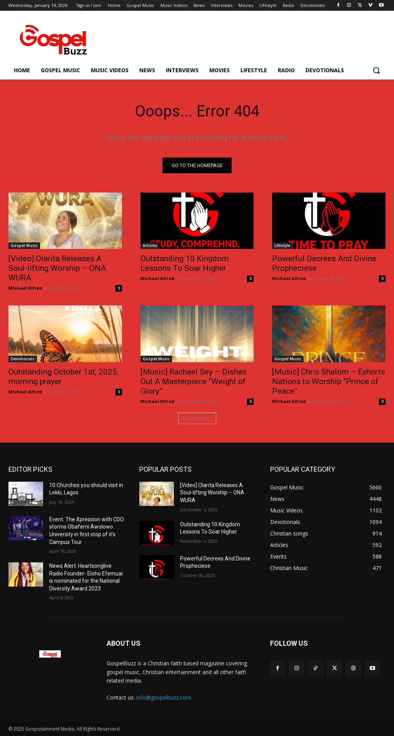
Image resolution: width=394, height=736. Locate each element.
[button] (376, 70)
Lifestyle (282, 245)
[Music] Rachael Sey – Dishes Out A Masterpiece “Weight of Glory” (193, 381)
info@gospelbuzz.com (163, 697)
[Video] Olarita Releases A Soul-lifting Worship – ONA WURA (57, 268)
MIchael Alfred (25, 288)
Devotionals (23, 358)
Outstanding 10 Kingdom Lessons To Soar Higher (184, 263)
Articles (150, 245)
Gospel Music (24, 245)
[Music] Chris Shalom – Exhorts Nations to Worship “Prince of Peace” (328, 381)
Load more (197, 418)
